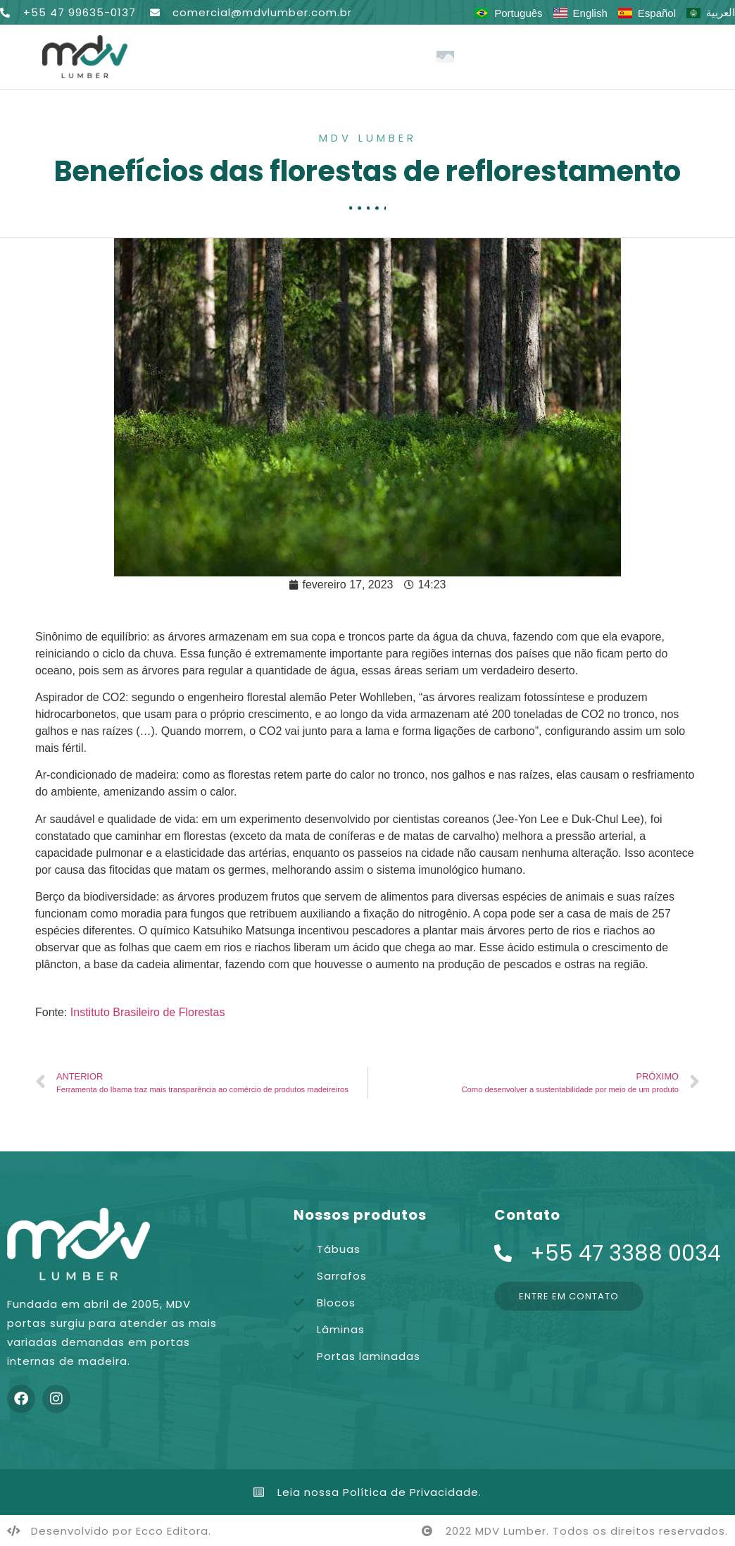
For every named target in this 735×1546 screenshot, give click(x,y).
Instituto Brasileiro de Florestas (147, 1012)
